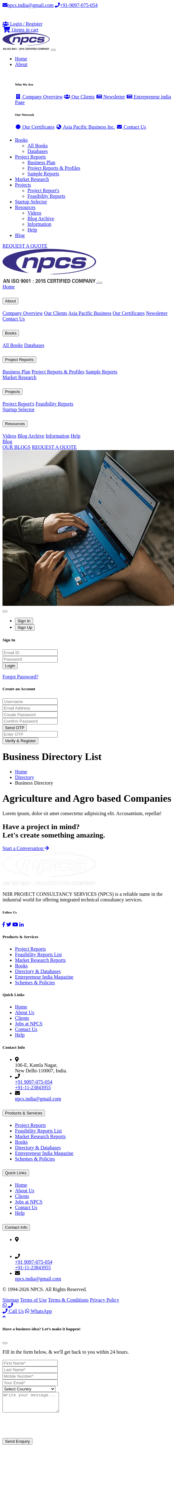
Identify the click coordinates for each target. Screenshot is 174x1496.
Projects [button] (23, 185)
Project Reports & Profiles (53, 168)
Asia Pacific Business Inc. (85, 127)
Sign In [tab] (24, 621)
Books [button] (21, 140)
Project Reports (19, 359)
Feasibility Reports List (38, 954)
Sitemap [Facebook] (10, 1300)
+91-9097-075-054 (76, 5)
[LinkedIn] (21, 924)
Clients (22, 1018)
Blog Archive (40, 218)
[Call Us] (10, 1305)
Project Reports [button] (30, 156)
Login (10, 665)
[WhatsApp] (5, 1305)
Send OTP (14, 727)
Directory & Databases (38, 971)
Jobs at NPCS (28, 1023)
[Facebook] (3, 924)
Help (32, 229)
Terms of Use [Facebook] (33, 1300)
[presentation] (49, 1430)
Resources (15, 423)
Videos (34, 213)
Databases (37, 151)
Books (11, 333)
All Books (37, 145)
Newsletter (110, 96)
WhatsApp (38, 1311)
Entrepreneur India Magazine (44, 977)
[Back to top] (4, 1316)
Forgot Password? (20, 676)
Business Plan (41, 162)
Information (39, 224)
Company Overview (39, 96)
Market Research (32, 179)
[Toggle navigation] (53, 50)
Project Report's (43, 190)
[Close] (99, 283)
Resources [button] (25, 207)
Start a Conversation (25, 848)
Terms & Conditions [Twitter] (68, 1300)
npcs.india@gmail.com (28, 5)
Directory (24, 777)
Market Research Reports (40, 960)
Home (21, 58)
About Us (24, 1012)
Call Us (13, 1311)
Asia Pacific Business (90, 313)
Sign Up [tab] (24, 627)
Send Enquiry (17, 1445)
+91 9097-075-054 (33, 1082)
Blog (20, 235)
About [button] (21, 64)
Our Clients (79, 96)
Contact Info (16, 1227)
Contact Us (131, 127)
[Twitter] (8, 924)
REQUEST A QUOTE (24, 246)
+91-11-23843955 (33, 1087)
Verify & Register (20, 741)
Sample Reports (43, 173)
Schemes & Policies (35, 982)
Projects (12, 391)
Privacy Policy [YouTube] (104, 1300)
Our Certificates (35, 127)
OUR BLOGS (16, 447)
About (10, 301)
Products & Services (23, 1113)
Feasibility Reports (46, 196)
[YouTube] (15, 924)
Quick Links (16, 1173)
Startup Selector (31, 201)
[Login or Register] (22, 23)
